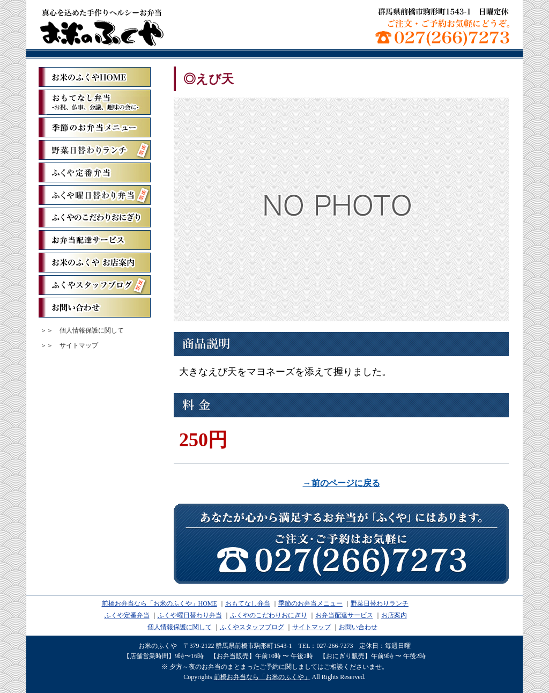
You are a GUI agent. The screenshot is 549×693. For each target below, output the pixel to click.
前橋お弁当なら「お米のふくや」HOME (159, 603)
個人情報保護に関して (92, 330)
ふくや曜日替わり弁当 (95, 195)
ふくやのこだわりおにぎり (95, 217)
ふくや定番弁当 (95, 172)
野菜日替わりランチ (95, 150)
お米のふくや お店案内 (95, 262)
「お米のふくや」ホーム (95, 77)
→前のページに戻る (341, 483)
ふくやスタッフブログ (95, 285)
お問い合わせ (95, 308)
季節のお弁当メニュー (95, 127)
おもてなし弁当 (247, 603)
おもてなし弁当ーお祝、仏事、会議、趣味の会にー (95, 102)
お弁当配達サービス (95, 240)
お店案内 (394, 615)
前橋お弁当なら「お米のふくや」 (102, 27)
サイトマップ (79, 345)
